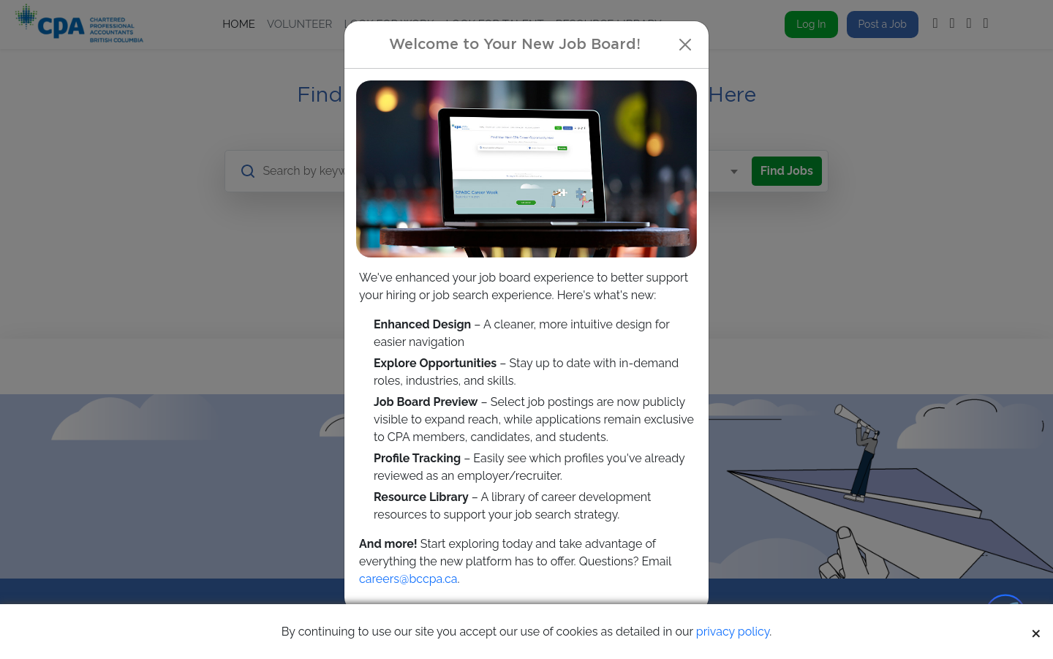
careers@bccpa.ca (408, 579)
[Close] (685, 44)
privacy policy (732, 632)
